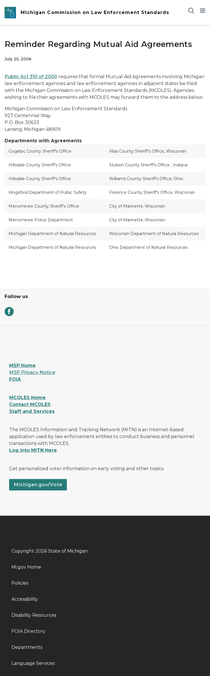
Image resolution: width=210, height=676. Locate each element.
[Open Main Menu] (202, 10)
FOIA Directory (28, 631)
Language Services (33, 663)
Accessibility (24, 599)
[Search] (191, 10)
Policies (19, 583)
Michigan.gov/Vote (38, 484)
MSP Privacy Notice (32, 372)
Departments (26, 647)
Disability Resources (33, 615)
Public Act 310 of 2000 (31, 76)
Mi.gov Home (26, 567)
